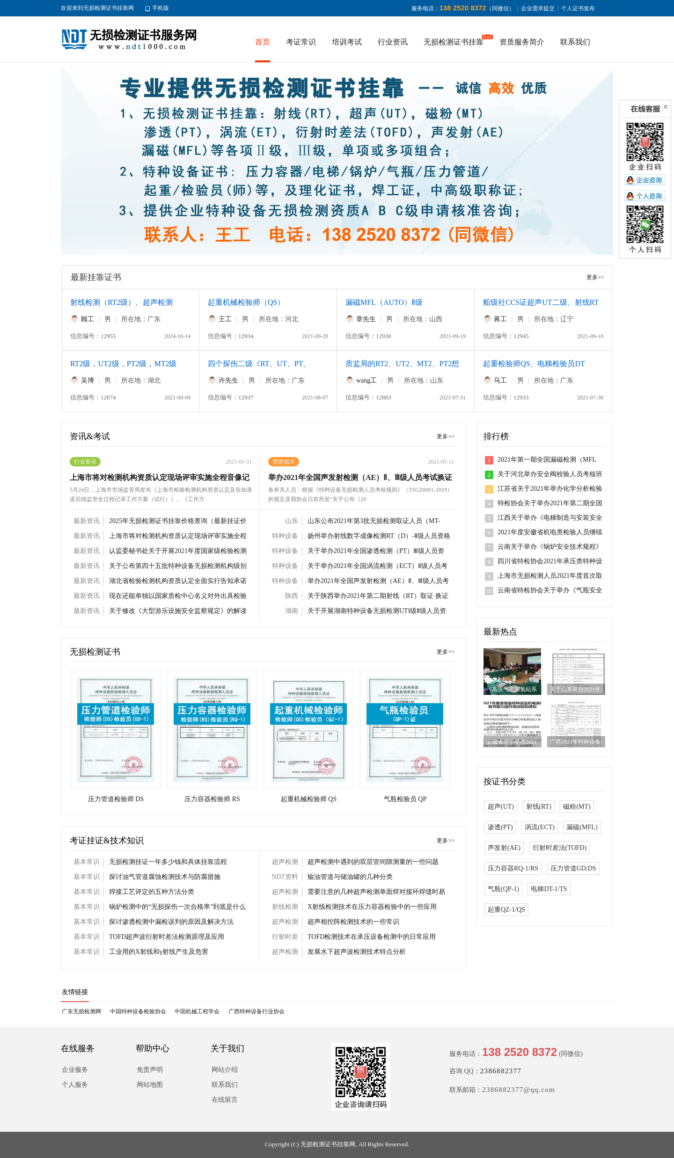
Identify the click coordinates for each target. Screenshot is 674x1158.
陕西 (291, 595)
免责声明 (150, 1069)
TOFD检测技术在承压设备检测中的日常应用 (372, 936)
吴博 (87, 380)
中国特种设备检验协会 (138, 1011)
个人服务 (75, 1084)
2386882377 (500, 1071)
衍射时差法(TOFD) (560, 847)
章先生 (366, 319)
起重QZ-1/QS (506, 909)
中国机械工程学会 (197, 1011)
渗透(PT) (500, 827)
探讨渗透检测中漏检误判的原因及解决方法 (171, 921)
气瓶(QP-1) (503, 888)
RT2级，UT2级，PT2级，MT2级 (123, 364)
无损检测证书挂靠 (454, 42)
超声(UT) (501, 806)
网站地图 (150, 1084)
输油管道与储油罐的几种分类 (350, 876)
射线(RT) (538, 806)
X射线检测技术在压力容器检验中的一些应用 (372, 906)
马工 (500, 380)
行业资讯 (393, 42)
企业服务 (75, 1069)
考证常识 (301, 42)
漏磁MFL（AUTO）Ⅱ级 (384, 302)
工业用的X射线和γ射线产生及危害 (158, 951)
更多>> (595, 277)
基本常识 (86, 861)
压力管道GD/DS (573, 868)
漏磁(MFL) (581, 827)
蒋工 (500, 319)
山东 (291, 520)
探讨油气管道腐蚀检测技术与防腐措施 (164, 876)
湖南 (291, 610)
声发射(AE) (504, 847)
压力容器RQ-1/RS (513, 868)
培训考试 (347, 42)
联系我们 (575, 42)
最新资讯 (86, 520)
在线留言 (225, 1099)
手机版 (160, 8)
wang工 (366, 380)
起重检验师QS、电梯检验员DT (534, 364)
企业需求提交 (538, 8)
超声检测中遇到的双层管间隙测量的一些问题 (373, 861)
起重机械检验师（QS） (246, 302)
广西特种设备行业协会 (256, 1011)
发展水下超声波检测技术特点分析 (357, 951)
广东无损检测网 (81, 1011)
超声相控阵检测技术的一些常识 (353, 921)
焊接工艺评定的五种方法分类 (151, 891)
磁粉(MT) (576, 806)
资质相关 (283, 461)
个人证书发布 (578, 8)
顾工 (87, 319)
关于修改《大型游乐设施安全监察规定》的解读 (178, 610)
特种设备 (285, 535)
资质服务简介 (521, 42)
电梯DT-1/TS (549, 888)
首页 (262, 42)
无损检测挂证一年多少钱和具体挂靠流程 (168, 861)
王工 (225, 319)
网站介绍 (225, 1069)
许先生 (228, 380)
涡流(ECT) (540, 827)
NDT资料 (284, 876)
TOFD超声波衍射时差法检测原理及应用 (166, 936)
